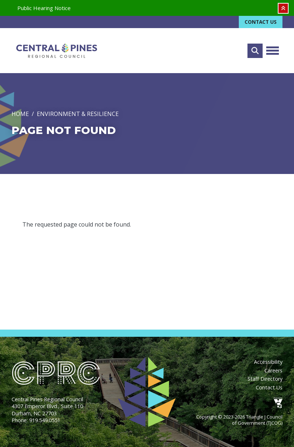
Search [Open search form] (255, 51)
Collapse (283, 8)
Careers (273, 370)
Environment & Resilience (78, 114)
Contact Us (261, 21)
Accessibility (268, 361)
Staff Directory (264, 378)
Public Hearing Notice (44, 8)
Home (20, 114)
